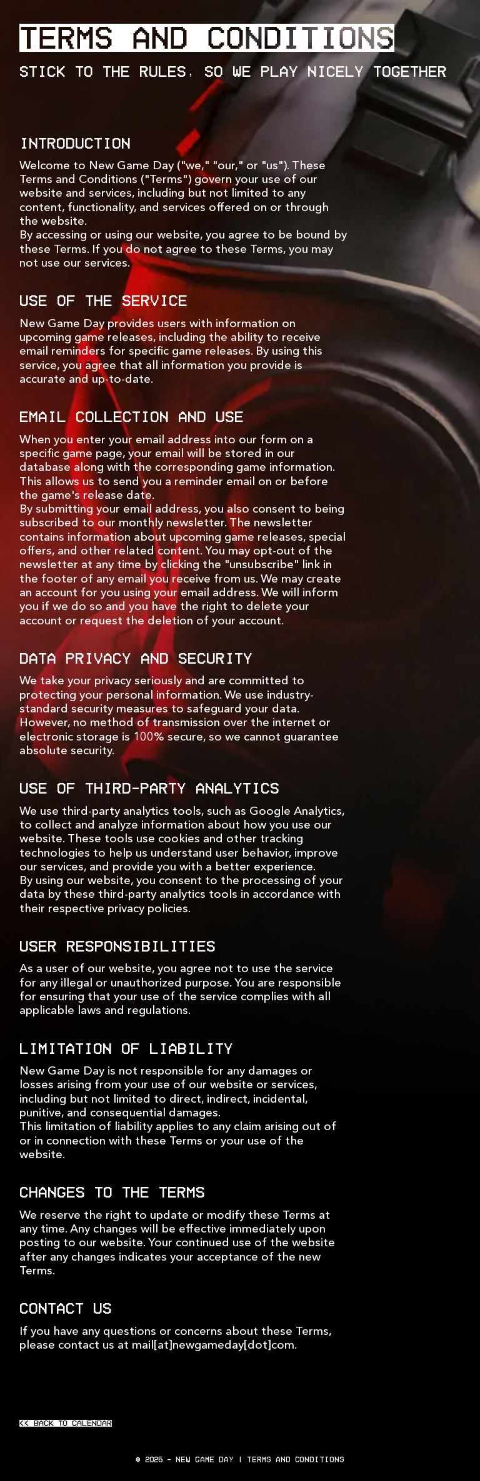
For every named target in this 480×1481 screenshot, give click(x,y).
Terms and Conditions (295, 1459)
